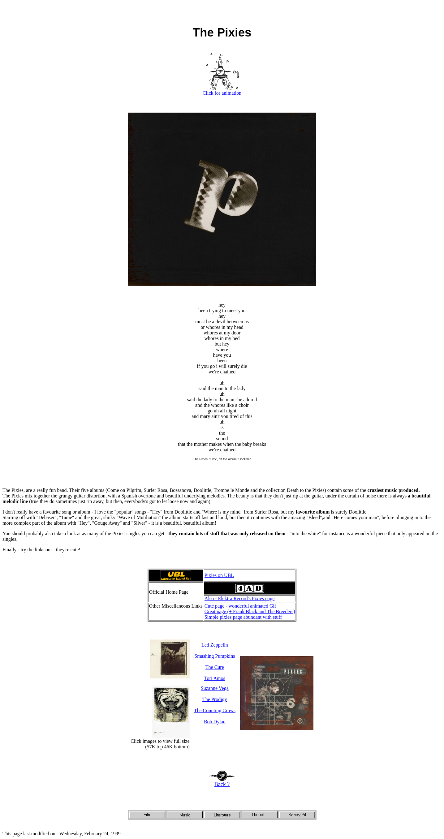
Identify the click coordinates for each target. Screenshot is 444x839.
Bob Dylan (215, 721)
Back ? (222, 781)
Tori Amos (214, 678)
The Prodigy (214, 699)
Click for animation (222, 91)
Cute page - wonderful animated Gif (240, 606)
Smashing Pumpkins (214, 656)
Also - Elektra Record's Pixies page (239, 598)
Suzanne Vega (215, 688)
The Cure (214, 667)
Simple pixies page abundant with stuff (243, 617)
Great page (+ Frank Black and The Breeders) (250, 611)
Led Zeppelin (214, 645)
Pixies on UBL (219, 575)
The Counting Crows (214, 710)
